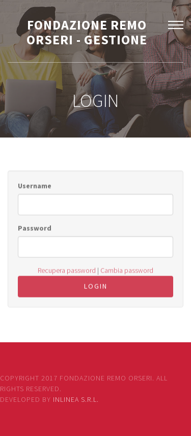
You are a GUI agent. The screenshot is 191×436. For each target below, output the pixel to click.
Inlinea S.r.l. (76, 399)
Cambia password (126, 272)
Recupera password (67, 272)
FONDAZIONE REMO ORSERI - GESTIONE (86, 32)
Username (34, 187)
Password (34, 229)
